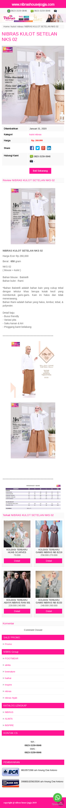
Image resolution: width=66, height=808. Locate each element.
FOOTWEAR (11, 658)
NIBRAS (9, 712)
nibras (20, 26)
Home (7, 26)
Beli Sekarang (40, 170)
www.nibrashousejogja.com (33, 4)
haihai (8, 678)
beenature (10, 671)
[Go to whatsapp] (57, 797)
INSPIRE (9, 725)
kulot (13, 26)
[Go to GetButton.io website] (57, 804)
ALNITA (9, 718)
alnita (8, 665)
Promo (8, 644)
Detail (17, 560)
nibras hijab (11, 697)
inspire (8, 684)
